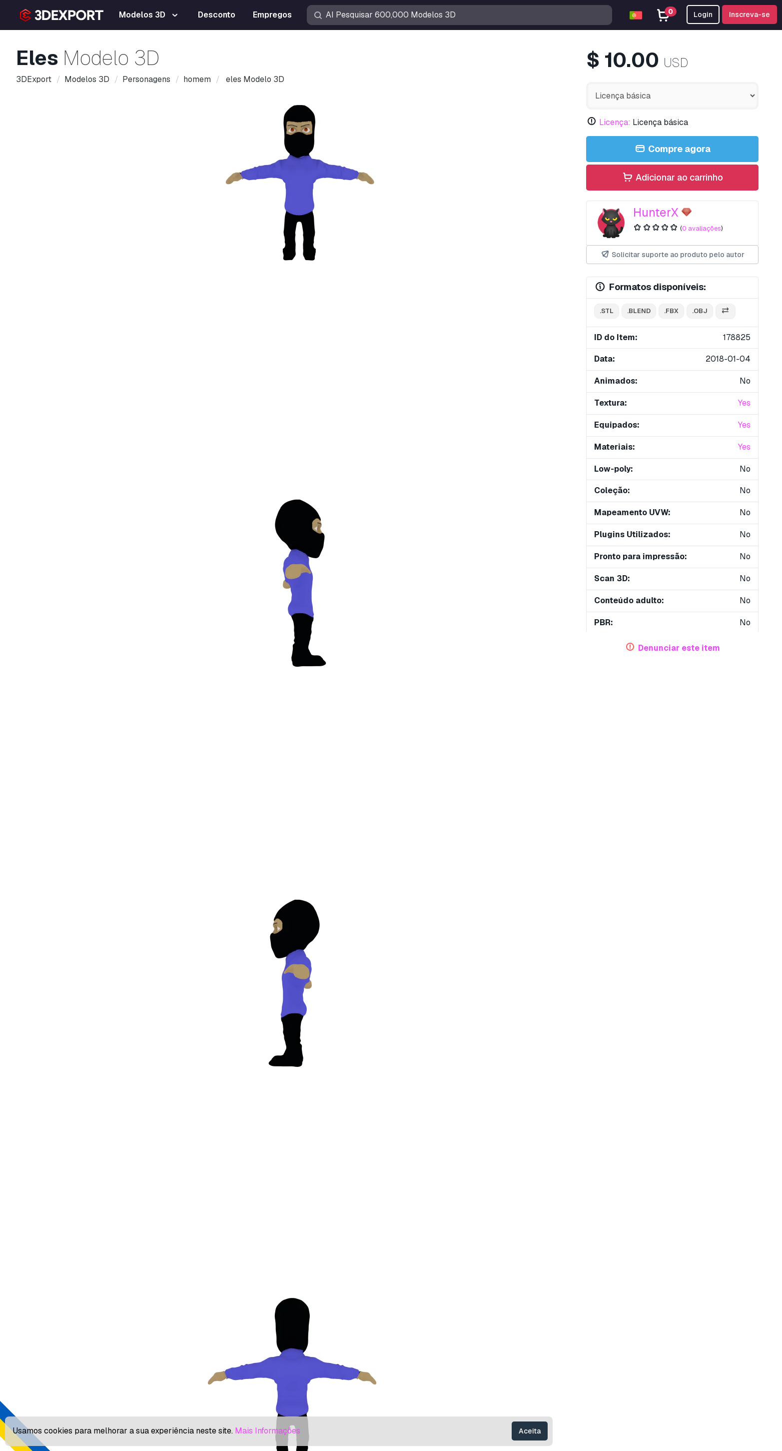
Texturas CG (420, 1304)
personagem (57, 747)
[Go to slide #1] (137, 519)
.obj (700, 311)
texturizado (338, 747)
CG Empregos (423, 1369)
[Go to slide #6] (457, 519)
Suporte (600, 1254)
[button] (744, 1105)
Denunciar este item (679, 648)
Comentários (121, 566)
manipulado (175, 747)
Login (703, 14)
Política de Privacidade (627, 1337)
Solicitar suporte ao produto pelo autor (672, 255)
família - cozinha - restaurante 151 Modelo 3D (474, 788)
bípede (220, 747)
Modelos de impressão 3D (445, 1271)
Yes (744, 403)
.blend (639, 311)
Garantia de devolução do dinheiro (646, 1369)
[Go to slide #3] (265, 519)
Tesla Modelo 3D (204, 965)
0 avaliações (701, 228)
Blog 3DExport (425, 1353)
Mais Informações (267, 1430)
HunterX (656, 212)
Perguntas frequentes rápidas (638, 1287)
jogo (99, 747)
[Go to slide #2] (201, 519)
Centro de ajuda (614, 1271)
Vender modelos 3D (434, 1320)
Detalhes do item (58, 566)
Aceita (530, 1430)
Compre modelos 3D (447, 1236)
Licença (600, 1304)
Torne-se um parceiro (436, 1337)
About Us (45, 1236)
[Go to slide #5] (393, 519)
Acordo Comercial (618, 1320)
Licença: (615, 122)
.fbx (671, 311)
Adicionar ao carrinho (672, 178)
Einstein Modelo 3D (57, 965)
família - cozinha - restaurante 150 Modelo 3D (121, 788)
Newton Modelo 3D (360, 965)
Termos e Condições (622, 1353)
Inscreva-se (749, 14)
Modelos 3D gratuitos (437, 1287)
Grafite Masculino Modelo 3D (679, 1126)
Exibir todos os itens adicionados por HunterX (391, 837)
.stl (607, 311)
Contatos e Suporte (631, 1236)
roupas (293, 747)
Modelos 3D (421, 1254)
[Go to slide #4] (329, 519)
